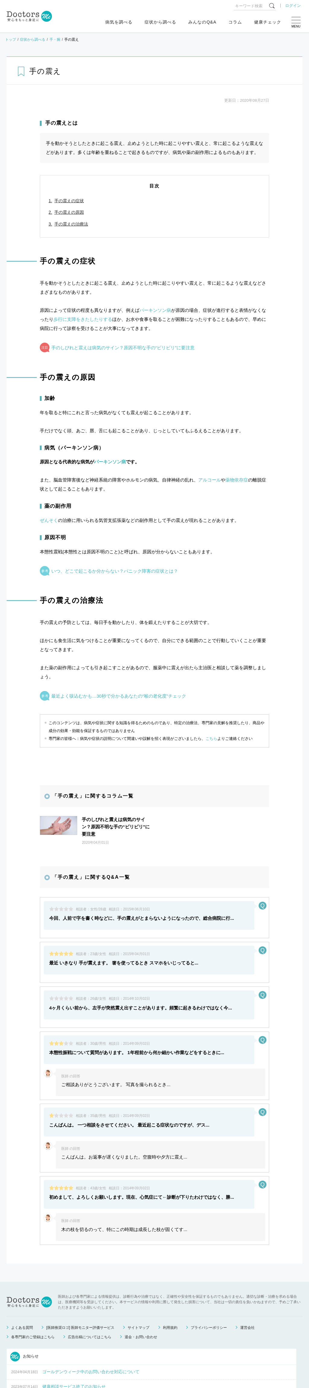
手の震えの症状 (69, 200)
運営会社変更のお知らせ (65, 1346)
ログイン (293, 5)
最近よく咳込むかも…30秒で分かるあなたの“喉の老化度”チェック (118, 696)
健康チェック (267, 22)
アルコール (209, 479)
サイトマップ (138, 1273)
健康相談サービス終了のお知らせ (74, 1331)
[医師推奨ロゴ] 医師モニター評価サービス (80, 1273)
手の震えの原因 (69, 212)
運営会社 (247, 1273)
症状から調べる (160, 22)
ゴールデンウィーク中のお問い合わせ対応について (90, 1316)
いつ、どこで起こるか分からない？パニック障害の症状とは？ (114, 571)
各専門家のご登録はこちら (33, 1282)
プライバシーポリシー (209, 1273)
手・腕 (54, 39)
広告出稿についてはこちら (89, 1282)
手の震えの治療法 (71, 224)
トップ (10, 39)
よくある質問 (22, 1273)
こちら (211, 738)
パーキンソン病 (155, 310)
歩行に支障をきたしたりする (82, 319)
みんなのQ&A (202, 22)
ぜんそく (49, 520)
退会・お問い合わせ (141, 1282)
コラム (235, 22)
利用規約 (170, 1273)
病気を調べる (118, 22)
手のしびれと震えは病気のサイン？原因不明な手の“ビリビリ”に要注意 (123, 347)
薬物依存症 (236, 479)
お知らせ (24, 1301)
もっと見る (148, 1361)
